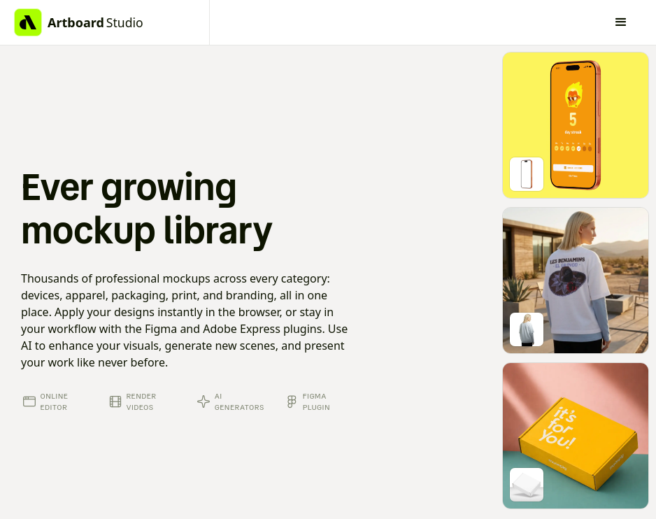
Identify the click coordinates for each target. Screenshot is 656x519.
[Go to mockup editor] (575, 125)
